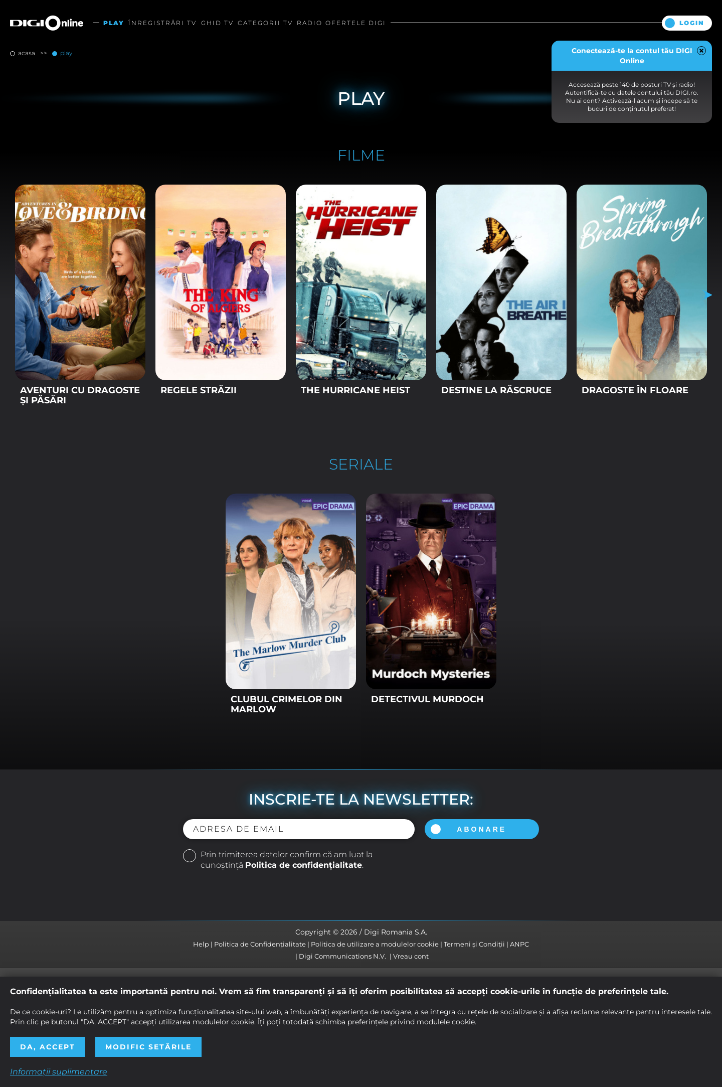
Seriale (361, 464)
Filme (361, 155)
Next (704, 295)
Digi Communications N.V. (342, 956)
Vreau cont (411, 956)
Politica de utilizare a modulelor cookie (375, 944)
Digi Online (46, 23)
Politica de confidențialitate (303, 865)
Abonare (481, 829)
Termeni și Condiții (474, 944)
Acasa (27, 53)
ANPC (519, 944)
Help (201, 944)
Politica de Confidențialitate (260, 944)
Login (691, 23)
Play (65, 53)
